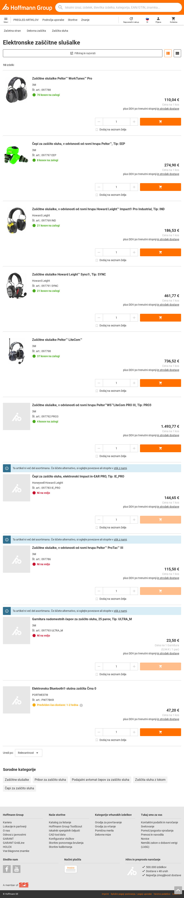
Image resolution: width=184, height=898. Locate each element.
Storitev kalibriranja (60, 846)
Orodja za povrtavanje (108, 822)
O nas (6, 830)
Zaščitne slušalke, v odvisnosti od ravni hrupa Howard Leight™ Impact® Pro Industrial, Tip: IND (98, 209)
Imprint (105, 894)
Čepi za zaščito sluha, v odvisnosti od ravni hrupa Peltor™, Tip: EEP (78, 144)
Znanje (85, 19)
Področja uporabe (53, 19)
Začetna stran (12, 30)
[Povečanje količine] (99, 122)
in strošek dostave (168, 108)
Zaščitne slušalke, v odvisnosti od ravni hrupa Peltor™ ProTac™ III (77, 548)
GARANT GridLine (13, 842)
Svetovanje (147, 826)
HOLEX (7, 846)
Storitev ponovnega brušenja (66, 842)
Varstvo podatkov (162, 894)
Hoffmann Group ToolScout (65, 826)
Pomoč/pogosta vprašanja (157, 830)
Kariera (7, 822)
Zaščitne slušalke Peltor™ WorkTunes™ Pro (62, 78)
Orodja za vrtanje (105, 826)
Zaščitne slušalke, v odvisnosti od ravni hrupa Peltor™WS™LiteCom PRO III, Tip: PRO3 (91, 405)
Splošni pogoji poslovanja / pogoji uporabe (131, 894)
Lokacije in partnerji (14, 826)
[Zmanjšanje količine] (134, 122)
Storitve (72, 19)
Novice (145, 838)
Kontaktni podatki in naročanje (159, 822)
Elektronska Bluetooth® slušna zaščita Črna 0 (64, 688)
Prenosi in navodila (152, 834)
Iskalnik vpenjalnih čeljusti (64, 830)
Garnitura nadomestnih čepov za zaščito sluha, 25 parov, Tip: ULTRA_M (82, 619)
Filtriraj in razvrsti (82, 53)
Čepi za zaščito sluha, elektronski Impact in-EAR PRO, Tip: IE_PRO (78, 476)
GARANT (8, 838)
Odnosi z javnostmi (14, 834)
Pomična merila (104, 830)
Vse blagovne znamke (16, 851)
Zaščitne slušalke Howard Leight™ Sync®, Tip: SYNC (69, 274)
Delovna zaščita (36, 30)
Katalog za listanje (60, 822)
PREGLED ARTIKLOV (26, 19)
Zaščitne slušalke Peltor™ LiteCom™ (57, 340)
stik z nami (120, 468)
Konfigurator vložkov (62, 838)
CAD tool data (57, 834)
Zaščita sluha (60, 30)
